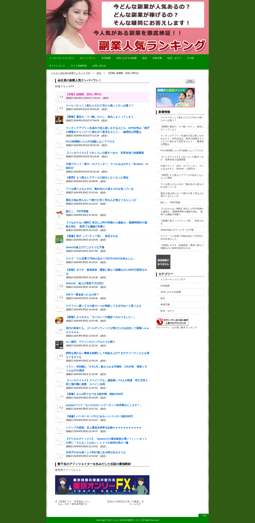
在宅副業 (106, 58)
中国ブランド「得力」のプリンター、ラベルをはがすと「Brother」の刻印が (182, 167)
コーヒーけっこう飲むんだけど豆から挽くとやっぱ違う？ (100, 105)
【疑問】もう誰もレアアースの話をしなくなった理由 (97, 177)
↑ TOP (203, 516)
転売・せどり (174, 58)
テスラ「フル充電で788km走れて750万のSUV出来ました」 (101, 258)
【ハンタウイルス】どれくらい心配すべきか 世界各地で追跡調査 (105, 152)
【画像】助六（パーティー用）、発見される (92, 236)
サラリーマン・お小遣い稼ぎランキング (176, 327)
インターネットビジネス (61, 58)
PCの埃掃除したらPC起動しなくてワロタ (90, 141)
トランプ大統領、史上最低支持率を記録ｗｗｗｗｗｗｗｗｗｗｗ (103, 427)
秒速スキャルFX (64, 86)
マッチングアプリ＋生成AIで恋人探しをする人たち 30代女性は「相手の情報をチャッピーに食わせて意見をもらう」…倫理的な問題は (182, 140)
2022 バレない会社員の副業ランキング (125, 520)
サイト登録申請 (79, 65)
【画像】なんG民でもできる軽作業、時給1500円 (94, 394)
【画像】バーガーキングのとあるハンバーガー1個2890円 (99, 416)
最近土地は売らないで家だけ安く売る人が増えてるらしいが (101, 200)
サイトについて (57, 65)
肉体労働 (157, 58)
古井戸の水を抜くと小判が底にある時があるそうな (96, 452)
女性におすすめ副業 (126, 58)
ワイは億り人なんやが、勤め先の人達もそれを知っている (100, 188)
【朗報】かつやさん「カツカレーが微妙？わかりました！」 (101, 317)
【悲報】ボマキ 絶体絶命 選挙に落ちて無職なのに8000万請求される (182, 246)
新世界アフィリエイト (68, 470)
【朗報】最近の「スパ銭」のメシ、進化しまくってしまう (100, 116)
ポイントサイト (88, 58)
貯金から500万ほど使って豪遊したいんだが (124, 502)
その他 (190, 58)
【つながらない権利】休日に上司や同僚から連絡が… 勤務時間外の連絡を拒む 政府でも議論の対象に (182, 211)
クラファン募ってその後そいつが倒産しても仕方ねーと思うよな (103, 305)
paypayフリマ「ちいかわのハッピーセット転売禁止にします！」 (104, 405)
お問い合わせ (99, 65)
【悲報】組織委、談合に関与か (84, 94)
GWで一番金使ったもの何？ (82, 294)
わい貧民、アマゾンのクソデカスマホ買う (90, 341)
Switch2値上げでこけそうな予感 (85, 247)
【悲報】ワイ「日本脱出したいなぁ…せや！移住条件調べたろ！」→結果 (74, 502)
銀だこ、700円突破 (77, 211)
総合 (144, 58)
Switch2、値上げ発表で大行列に (85, 283)
